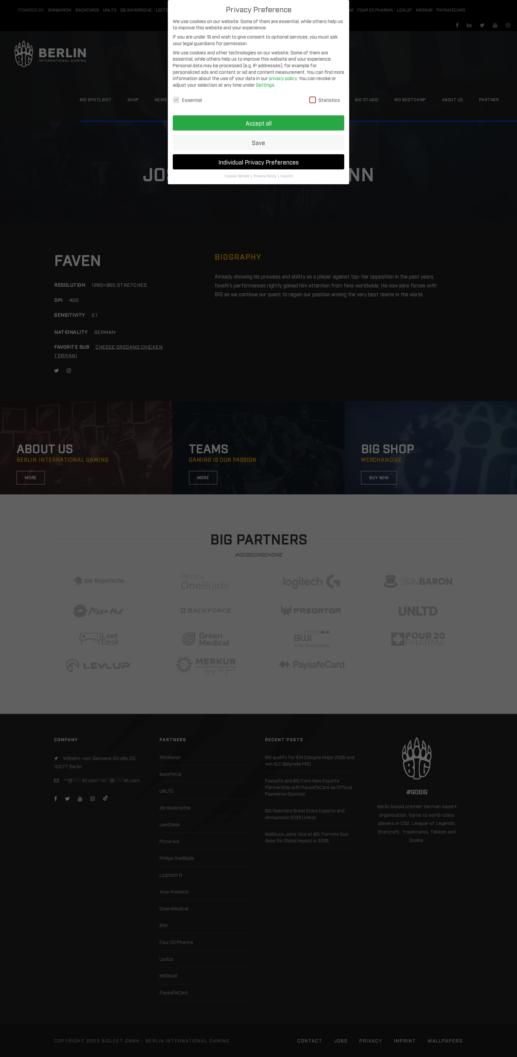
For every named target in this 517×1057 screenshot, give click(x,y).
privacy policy (283, 78)
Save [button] (258, 142)
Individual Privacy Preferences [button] (258, 162)
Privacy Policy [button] (265, 176)
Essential (187, 100)
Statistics (324, 100)
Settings (265, 84)
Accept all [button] (259, 123)
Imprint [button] (287, 176)
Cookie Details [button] (237, 176)
